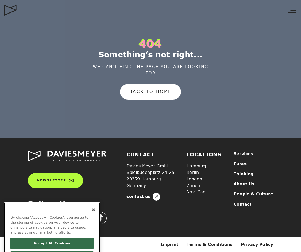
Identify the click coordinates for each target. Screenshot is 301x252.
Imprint (169, 244)
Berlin (193, 172)
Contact (242, 204)
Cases (241, 163)
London (194, 179)
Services (243, 153)
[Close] (93, 216)
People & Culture (253, 194)
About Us (244, 184)
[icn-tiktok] (100, 218)
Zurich (193, 185)
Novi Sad (196, 192)
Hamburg (196, 166)
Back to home (150, 91)
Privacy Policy (257, 244)
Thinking (244, 174)
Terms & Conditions (210, 244)
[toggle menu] (292, 10)
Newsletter (55, 180)
